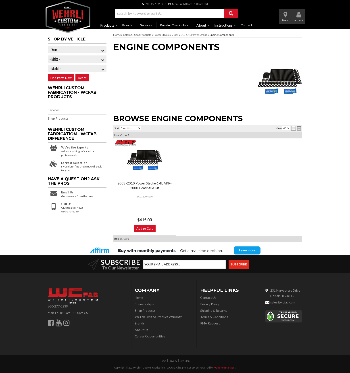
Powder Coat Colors (174, 25)
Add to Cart (144, 228)
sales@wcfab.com (282, 302)
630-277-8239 (58, 306)
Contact (246, 25)
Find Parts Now (61, 78)
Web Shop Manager (224, 367)
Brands (127, 25)
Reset (82, 78)
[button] (176, 13)
